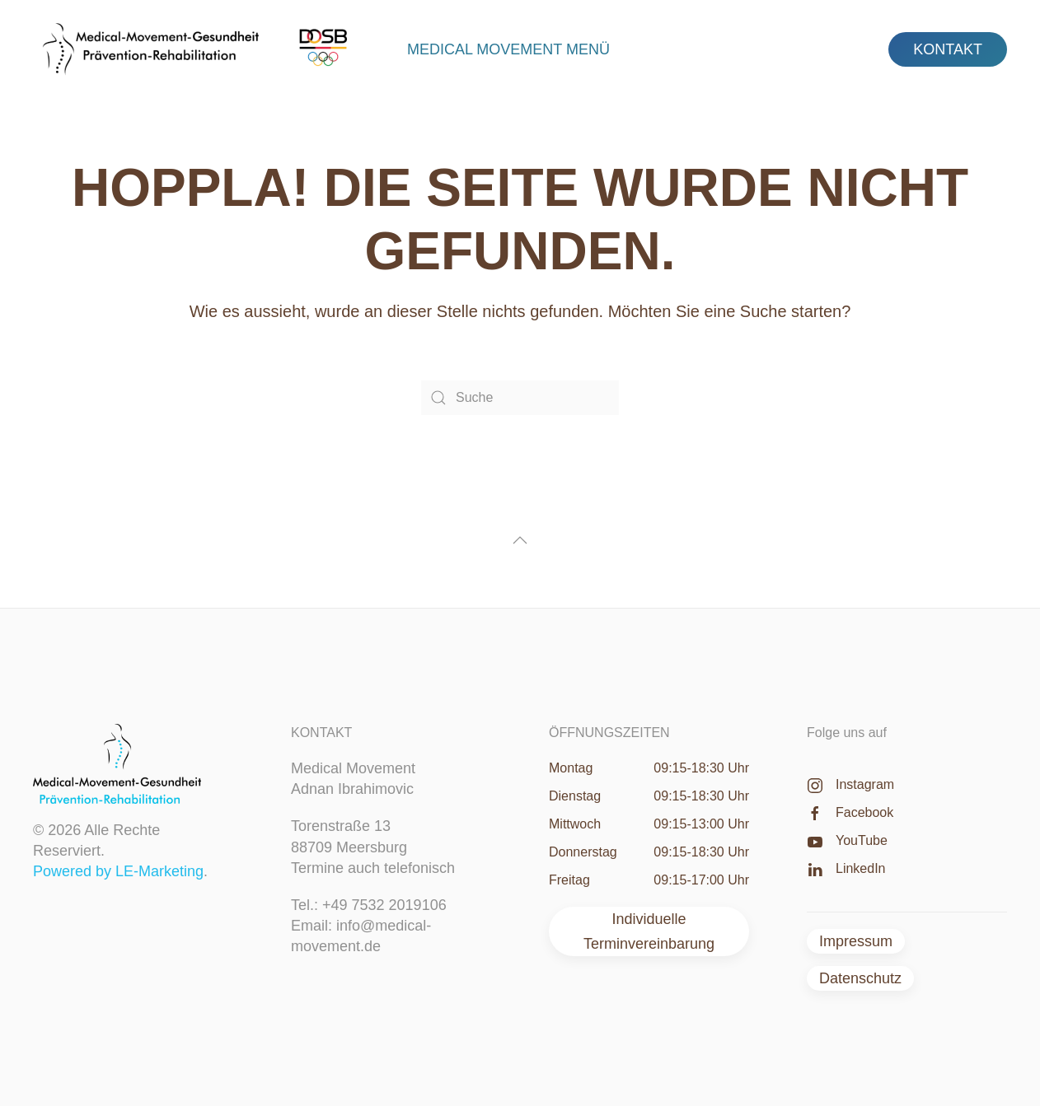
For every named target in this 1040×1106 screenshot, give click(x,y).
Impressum (855, 941)
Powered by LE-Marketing (118, 871)
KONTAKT (947, 49)
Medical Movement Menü (508, 49)
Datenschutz (860, 978)
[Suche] (520, 397)
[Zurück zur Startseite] (200, 49)
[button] (520, 540)
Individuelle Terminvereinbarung (648, 931)
